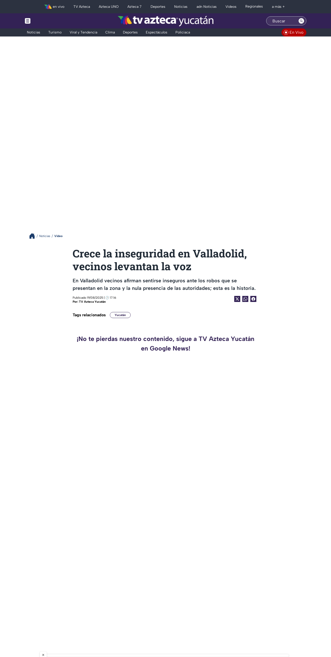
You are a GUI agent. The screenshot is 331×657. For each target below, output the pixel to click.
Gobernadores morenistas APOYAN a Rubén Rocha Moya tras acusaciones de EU (263, 389)
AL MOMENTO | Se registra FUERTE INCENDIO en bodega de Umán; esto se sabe (119, 553)
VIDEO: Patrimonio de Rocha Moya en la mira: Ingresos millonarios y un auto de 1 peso (264, 498)
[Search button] (301, 21)
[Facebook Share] (253, 299)
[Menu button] (45, 20)
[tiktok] (46, 619)
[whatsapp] (62, 618)
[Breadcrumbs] (34, 236)
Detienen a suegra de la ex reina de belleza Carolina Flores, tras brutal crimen (115, 389)
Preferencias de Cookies (213, 634)
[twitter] (30, 619)
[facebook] (55, 619)
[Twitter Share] (237, 299)
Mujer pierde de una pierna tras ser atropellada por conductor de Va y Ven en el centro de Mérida (119, 498)
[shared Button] (245, 299)
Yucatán (120, 315)
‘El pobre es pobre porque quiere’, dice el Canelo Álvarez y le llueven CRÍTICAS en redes (121, 444)
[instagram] (38, 619)
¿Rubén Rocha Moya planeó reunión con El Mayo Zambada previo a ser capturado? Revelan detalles (260, 553)
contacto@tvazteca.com (270, 613)
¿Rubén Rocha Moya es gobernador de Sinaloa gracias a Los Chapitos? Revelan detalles (262, 444)
